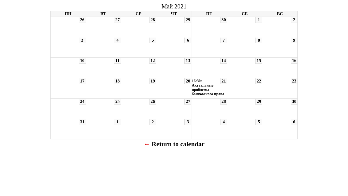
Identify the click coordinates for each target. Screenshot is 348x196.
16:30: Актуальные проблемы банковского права (208, 87)
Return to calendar (178, 144)
